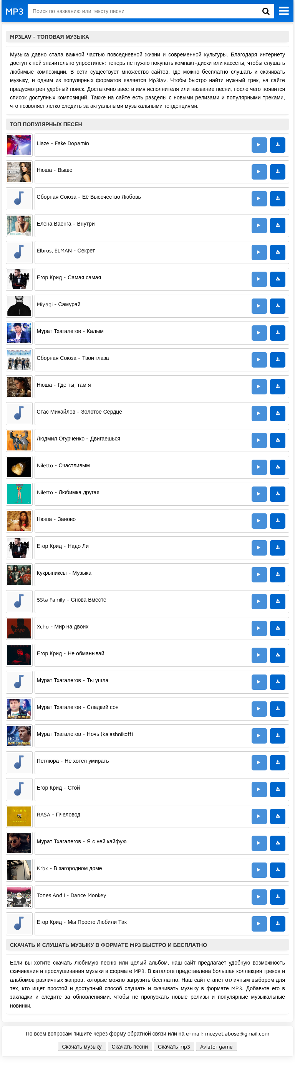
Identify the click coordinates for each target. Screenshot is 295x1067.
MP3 (14, 11)
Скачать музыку (82, 1046)
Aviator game (216, 1046)
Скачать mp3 (174, 1046)
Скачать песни (130, 1046)
